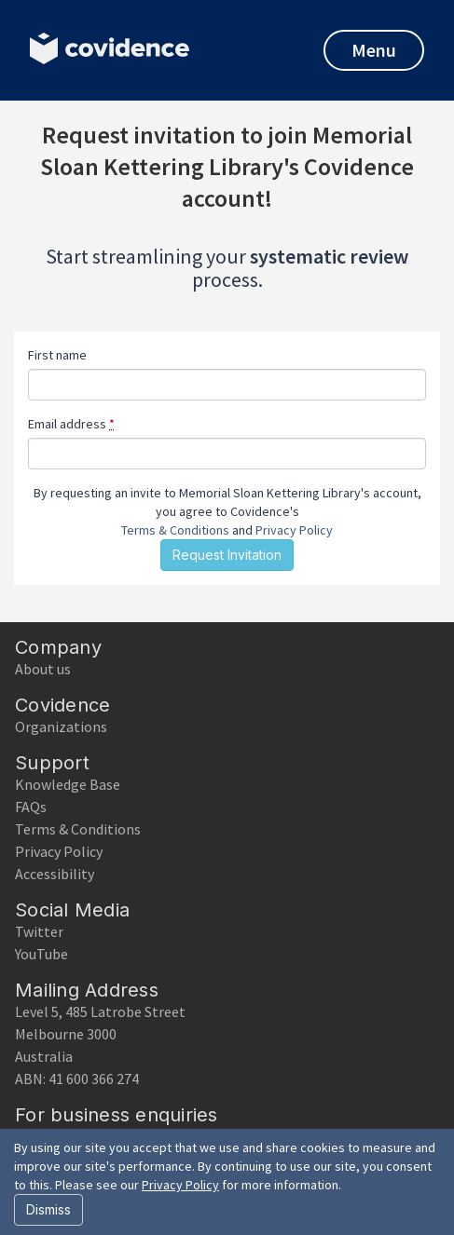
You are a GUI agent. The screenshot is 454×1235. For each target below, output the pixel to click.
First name (57, 354)
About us (43, 668)
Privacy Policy (294, 530)
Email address (71, 423)
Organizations (61, 726)
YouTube (41, 953)
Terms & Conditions (175, 530)
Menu (373, 49)
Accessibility (54, 873)
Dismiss (48, 1209)
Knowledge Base (67, 784)
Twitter (39, 931)
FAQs (31, 806)
